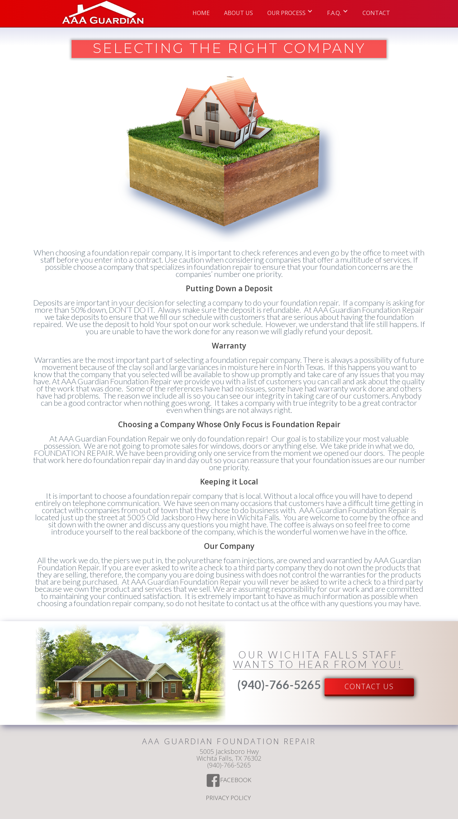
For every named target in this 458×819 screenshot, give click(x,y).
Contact (376, 13)
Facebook (236, 780)
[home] (103, 13)
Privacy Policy (229, 798)
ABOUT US (238, 13)
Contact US (369, 686)
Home (201, 13)
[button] (290, 11)
